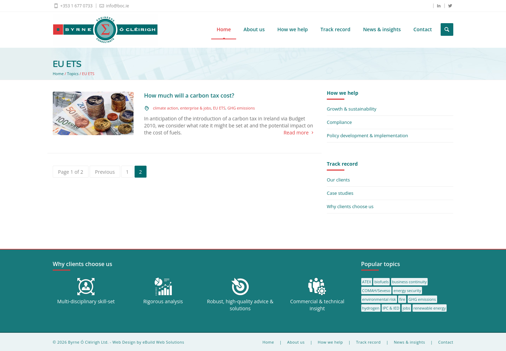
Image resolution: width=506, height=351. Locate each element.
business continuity (409, 281)
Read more (300, 132)
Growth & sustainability (351, 109)
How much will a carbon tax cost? (189, 95)
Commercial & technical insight (317, 305)
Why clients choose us (350, 206)
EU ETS (219, 108)
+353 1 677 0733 (72, 5)
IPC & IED (391, 308)
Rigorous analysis (163, 301)
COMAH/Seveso (376, 290)
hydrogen (370, 308)
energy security (407, 290)
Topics (73, 73)
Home (223, 29)
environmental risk (379, 299)
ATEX (366, 281)
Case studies (340, 193)
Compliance (339, 122)
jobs (406, 308)
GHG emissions (241, 108)
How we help (292, 29)
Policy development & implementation (367, 135)
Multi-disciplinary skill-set (86, 301)
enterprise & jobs (195, 108)
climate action (165, 108)
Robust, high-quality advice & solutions (240, 305)
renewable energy (430, 308)
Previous (105, 171)
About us (254, 29)
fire (402, 299)
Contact (423, 29)
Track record (335, 29)
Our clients (338, 180)
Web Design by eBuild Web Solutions (148, 342)
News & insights (382, 29)
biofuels (381, 281)
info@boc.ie (113, 5)
